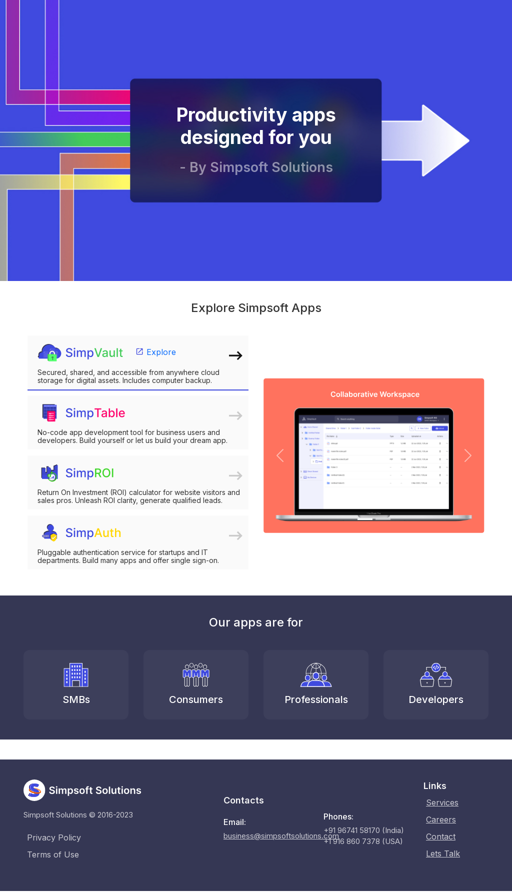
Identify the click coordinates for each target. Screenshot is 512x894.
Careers (441, 819)
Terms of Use (53, 855)
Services (442, 803)
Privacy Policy (54, 837)
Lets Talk (443, 853)
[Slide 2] (383, 519)
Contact (441, 837)
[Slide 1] (365, 519)
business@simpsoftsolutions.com (281, 835)
